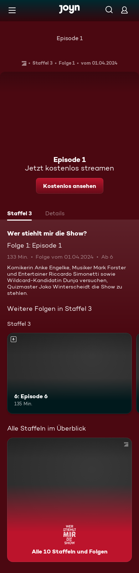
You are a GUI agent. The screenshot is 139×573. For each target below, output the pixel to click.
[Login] (124, 10)
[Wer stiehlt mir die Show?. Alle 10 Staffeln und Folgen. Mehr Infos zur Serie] (69, 500)
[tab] (19, 214)
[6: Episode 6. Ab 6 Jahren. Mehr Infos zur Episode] (69, 373)
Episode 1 (70, 38)
